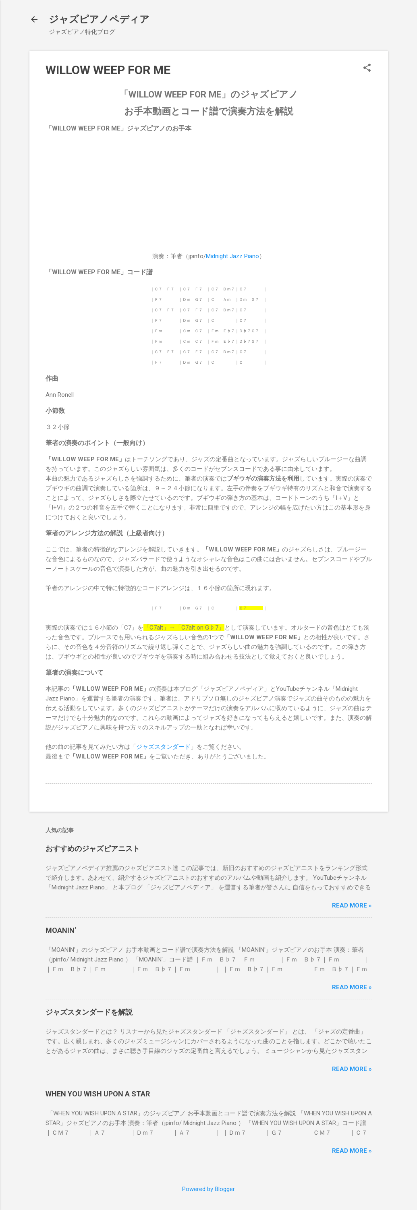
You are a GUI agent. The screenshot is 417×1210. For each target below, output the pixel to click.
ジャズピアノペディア (99, 19)
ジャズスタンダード (163, 746)
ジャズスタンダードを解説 (89, 1012)
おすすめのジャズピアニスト (93, 848)
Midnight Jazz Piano (232, 256)
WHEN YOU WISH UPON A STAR (98, 1094)
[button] (367, 68)
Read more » (352, 905)
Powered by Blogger (208, 1189)
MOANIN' (61, 930)
